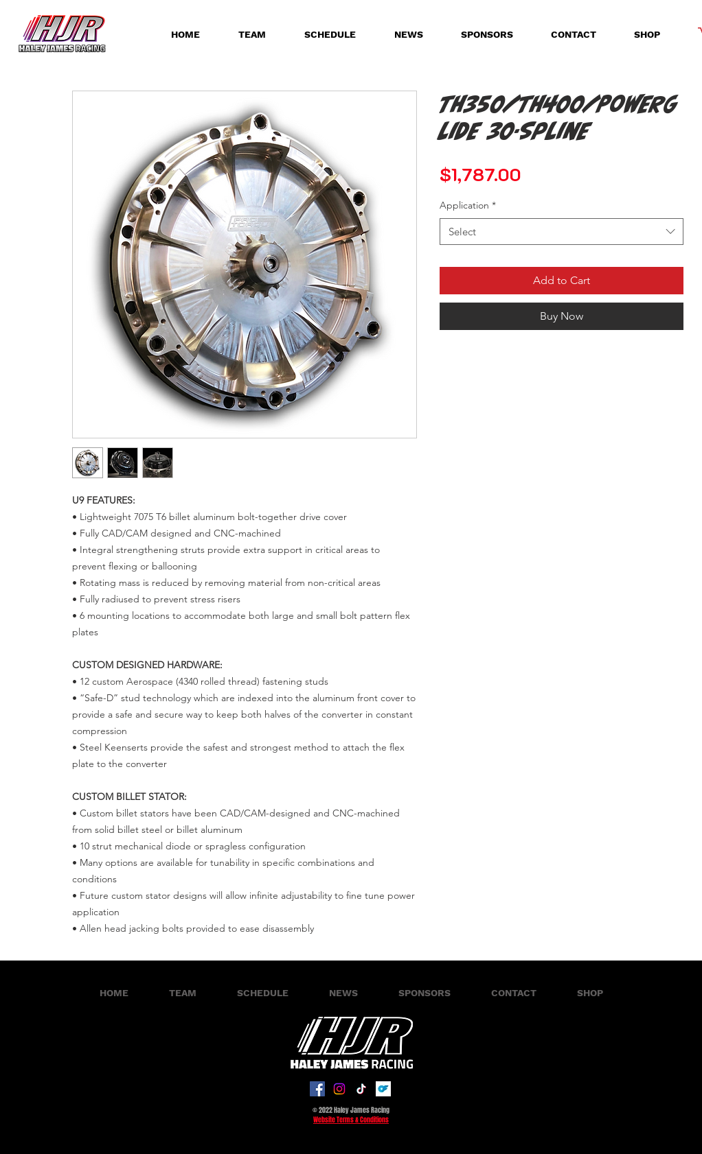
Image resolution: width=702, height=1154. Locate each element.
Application (468, 205)
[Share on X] (500, 352)
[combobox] (561, 231)
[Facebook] (317, 1088)
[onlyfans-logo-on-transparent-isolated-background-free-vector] (383, 1088)
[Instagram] (339, 1088)
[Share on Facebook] (448, 352)
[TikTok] (361, 1088)
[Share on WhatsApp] (474, 352)
